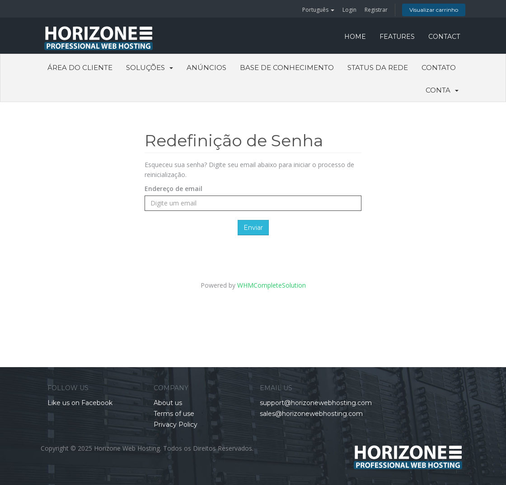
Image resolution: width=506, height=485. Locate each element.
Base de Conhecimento (287, 67)
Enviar (253, 228)
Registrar (376, 10)
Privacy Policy (175, 424)
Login (349, 10)
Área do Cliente (79, 67)
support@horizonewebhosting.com (316, 403)
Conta (442, 90)
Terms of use (174, 414)
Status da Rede (377, 67)
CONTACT (444, 37)
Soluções (149, 67)
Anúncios (206, 67)
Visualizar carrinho (433, 9)
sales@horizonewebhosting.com (311, 414)
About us (168, 403)
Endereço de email (173, 188)
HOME (355, 37)
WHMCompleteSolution (271, 285)
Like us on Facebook (79, 403)
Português (318, 10)
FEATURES (397, 37)
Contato (439, 67)
